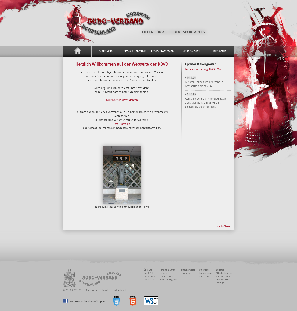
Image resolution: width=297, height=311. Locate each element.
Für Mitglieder (205, 273)
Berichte (219, 51)
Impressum (91, 290)
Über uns (105, 51)
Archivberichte (222, 279)
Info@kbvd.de (121, 123)
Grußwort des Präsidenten (122, 100)
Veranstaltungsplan (168, 279)
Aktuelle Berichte (224, 273)
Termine (163, 273)
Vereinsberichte (223, 276)
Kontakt (105, 290)
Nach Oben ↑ (224, 226)
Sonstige (220, 283)
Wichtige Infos (166, 276)
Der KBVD (148, 273)
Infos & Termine (134, 51)
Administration (121, 290)
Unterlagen (191, 51)
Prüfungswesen (162, 51)
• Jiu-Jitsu (185, 273)
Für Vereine (204, 276)
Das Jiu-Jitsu (149, 279)
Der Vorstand (150, 276)
